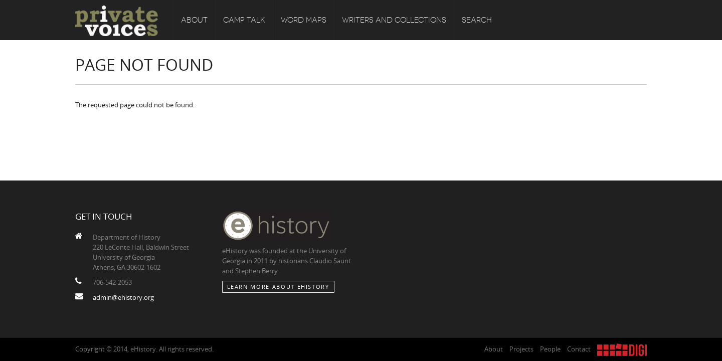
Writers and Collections (394, 20)
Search (477, 20)
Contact (579, 348)
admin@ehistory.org (123, 297)
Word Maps (303, 20)
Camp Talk (244, 20)
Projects (521, 348)
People (550, 348)
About (194, 20)
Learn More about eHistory (278, 286)
